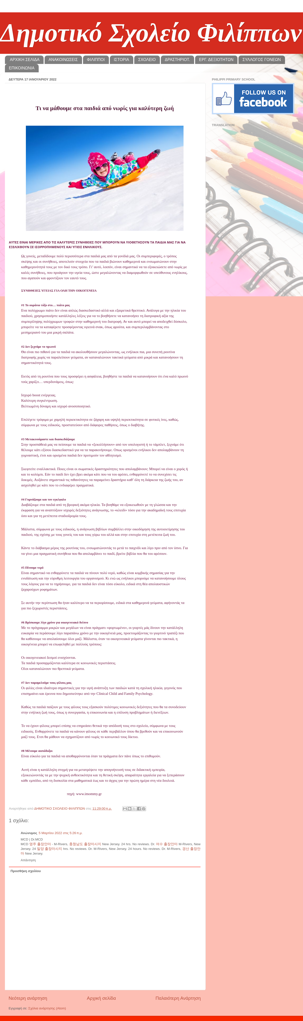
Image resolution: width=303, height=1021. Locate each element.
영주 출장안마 (40, 844)
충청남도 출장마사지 (85, 844)
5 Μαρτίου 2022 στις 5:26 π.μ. (61, 833)
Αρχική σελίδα (101, 998)
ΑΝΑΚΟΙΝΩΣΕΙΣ (63, 60)
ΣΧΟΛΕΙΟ (147, 60)
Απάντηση (28, 860)
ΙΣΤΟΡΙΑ (121, 60)
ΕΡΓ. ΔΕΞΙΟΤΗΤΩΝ (216, 60)
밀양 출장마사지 (49, 849)
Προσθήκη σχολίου (26, 871)
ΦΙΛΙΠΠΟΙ (96, 60)
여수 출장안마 (167, 844)
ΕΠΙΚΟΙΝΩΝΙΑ (21, 68)
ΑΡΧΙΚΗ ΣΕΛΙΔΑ (24, 60)
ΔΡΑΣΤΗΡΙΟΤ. (177, 60)
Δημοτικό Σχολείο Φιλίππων (151, 32)
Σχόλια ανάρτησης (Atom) (47, 1008)
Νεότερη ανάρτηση (28, 998)
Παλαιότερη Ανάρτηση (178, 998)
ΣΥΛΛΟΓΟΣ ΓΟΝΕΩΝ (261, 60)
